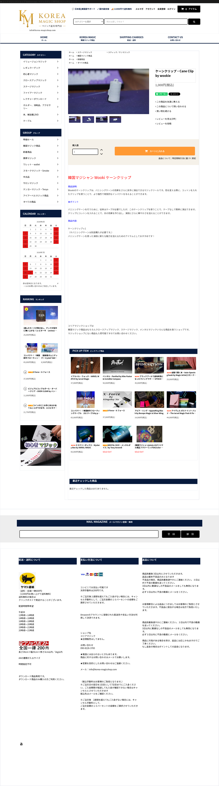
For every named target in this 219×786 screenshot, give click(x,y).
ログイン (171, 8)
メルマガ (139, 8)
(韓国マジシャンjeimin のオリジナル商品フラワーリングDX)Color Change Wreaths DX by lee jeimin (149, 446)
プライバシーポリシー (137, 769)
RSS (170, 769)
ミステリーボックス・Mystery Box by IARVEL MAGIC (85, 446)
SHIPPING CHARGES (131, 38)
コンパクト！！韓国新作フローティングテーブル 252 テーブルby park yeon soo (85, 412)
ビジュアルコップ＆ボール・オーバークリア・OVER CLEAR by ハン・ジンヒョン (42, 390)
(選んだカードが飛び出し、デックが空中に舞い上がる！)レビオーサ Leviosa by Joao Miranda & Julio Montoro (40, 329)
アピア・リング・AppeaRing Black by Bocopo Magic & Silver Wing (149, 411)
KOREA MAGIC (88, 38)
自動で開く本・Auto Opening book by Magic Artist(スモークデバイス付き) (181, 373)
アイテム (189, 9)
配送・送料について (76, 769)
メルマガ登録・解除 (158, 769)
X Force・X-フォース (114, 410)
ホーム (71, 52)
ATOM (176, 769)
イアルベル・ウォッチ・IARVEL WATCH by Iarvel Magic (85, 377)
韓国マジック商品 (85, 55)
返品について (164, 158)
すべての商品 (83, 62)
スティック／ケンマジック (119, 52)
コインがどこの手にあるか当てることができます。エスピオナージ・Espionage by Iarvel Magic (42, 406)
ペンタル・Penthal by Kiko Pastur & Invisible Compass (117, 377)
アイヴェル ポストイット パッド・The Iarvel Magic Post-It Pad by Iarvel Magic (181, 412)
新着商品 (81, 59)
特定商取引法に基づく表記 (184, 158)
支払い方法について (56, 769)
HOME (44, 38)
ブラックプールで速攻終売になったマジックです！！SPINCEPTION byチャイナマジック (149, 377)
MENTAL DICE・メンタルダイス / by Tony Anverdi (116, 446)
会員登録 (161, 8)
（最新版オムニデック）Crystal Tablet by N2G (49, 356)
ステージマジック (91, 52)
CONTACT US (175, 38)
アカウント (150, 8)
